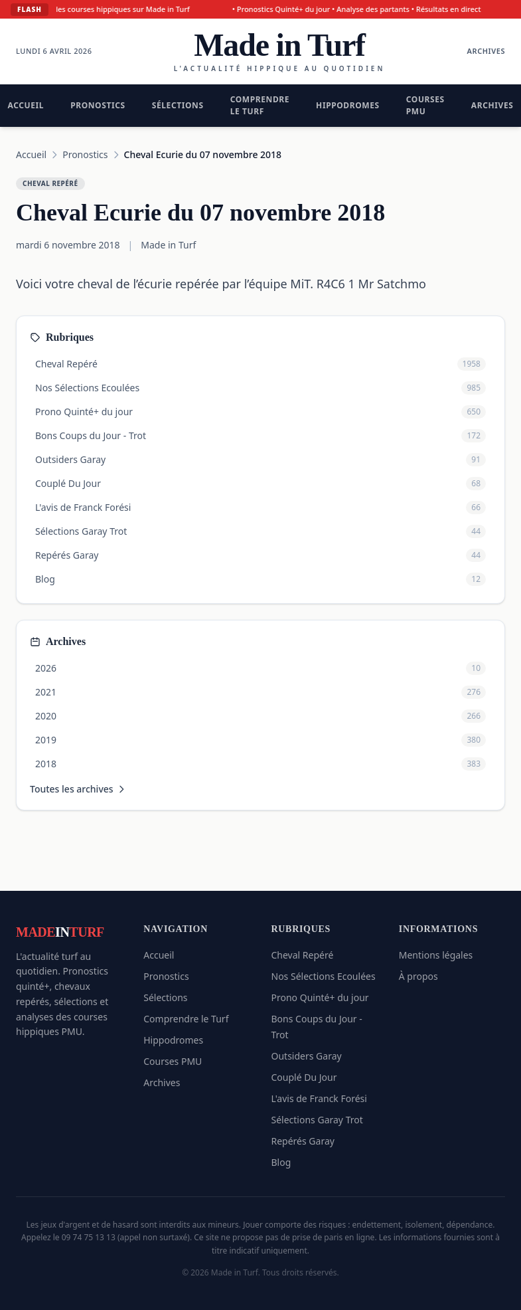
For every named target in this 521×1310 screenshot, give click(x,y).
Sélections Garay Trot (317, 1119)
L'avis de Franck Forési (319, 1098)
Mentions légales (436, 955)
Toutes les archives (78, 789)
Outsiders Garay (306, 1056)
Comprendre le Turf (259, 105)
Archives (486, 51)
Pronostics (97, 105)
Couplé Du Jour (304, 1077)
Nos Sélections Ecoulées (323, 976)
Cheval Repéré (302, 955)
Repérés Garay (303, 1141)
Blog (281, 1162)
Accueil (31, 154)
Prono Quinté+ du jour (320, 997)
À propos (418, 976)
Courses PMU (425, 105)
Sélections (178, 105)
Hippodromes (348, 105)
